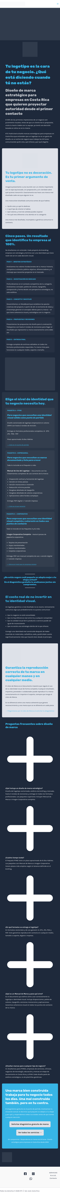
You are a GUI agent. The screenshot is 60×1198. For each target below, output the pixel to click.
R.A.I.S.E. (53, 1175)
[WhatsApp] (30, 1178)
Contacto (53, 1178)
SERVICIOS (53, 1173)
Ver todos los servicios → (30, 1133)
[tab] (30, 767)
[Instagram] (33, 1173)
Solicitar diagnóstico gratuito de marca (30, 1125)
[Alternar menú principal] (57, 4)
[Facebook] (25, 1173)
